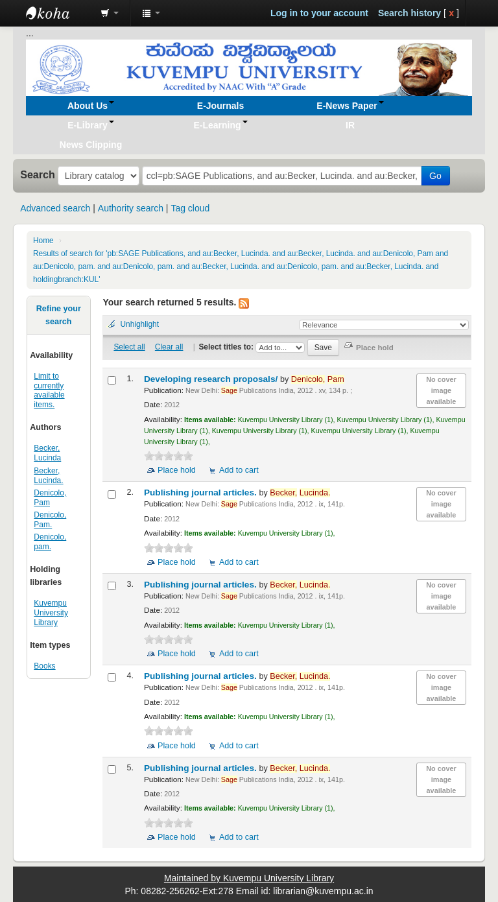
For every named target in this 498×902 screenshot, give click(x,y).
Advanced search (55, 208)
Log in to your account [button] (319, 13)
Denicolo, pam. (50, 541)
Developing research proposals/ (212, 379)
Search (37, 174)
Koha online (58, 13)
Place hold (177, 470)
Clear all (169, 346)
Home (43, 240)
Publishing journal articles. (201, 492)
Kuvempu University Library (51, 613)
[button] (109, 13)
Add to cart (239, 470)
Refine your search (58, 315)
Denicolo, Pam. (50, 519)
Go (435, 176)
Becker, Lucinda (47, 453)
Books (44, 666)
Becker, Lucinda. (48, 475)
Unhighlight (139, 324)
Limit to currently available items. (49, 391)
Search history (409, 13)
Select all (129, 346)
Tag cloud (190, 208)
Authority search (130, 208)
